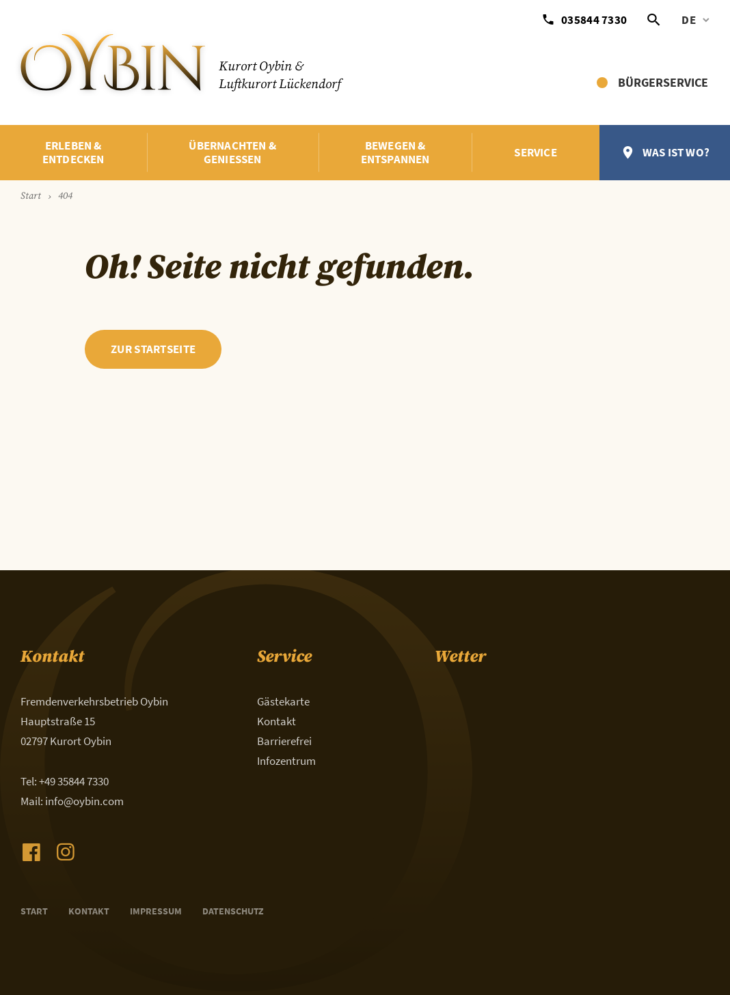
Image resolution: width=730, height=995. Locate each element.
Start (34, 911)
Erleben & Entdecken (73, 152)
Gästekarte (283, 701)
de (688, 19)
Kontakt (276, 721)
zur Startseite (153, 348)
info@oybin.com (84, 801)
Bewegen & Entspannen (395, 152)
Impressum (156, 911)
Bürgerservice (663, 82)
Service (535, 152)
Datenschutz (233, 911)
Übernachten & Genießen (232, 152)
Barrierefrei (284, 740)
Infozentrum (286, 760)
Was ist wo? (676, 152)
